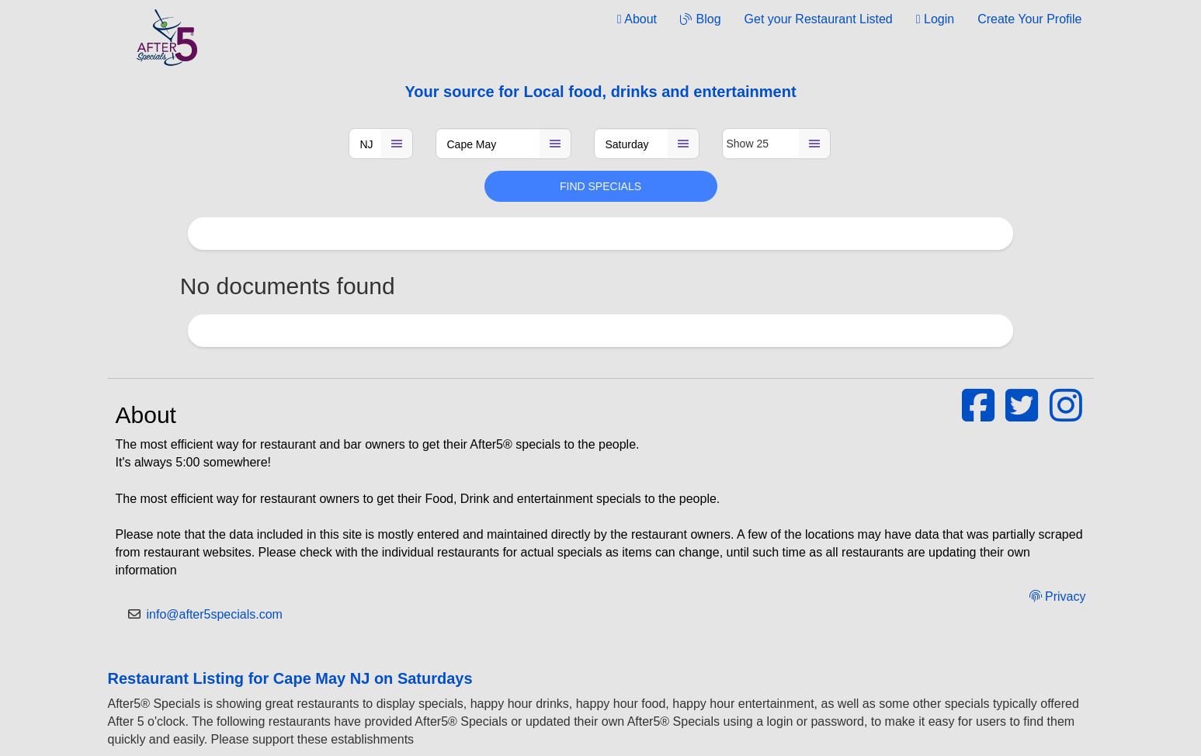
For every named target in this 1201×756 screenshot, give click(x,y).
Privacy (1057, 596)
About (637, 19)
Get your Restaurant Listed (819, 19)
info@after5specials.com (215, 614)
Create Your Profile (1029, 19)
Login (935, 19)
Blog (700, 19)
